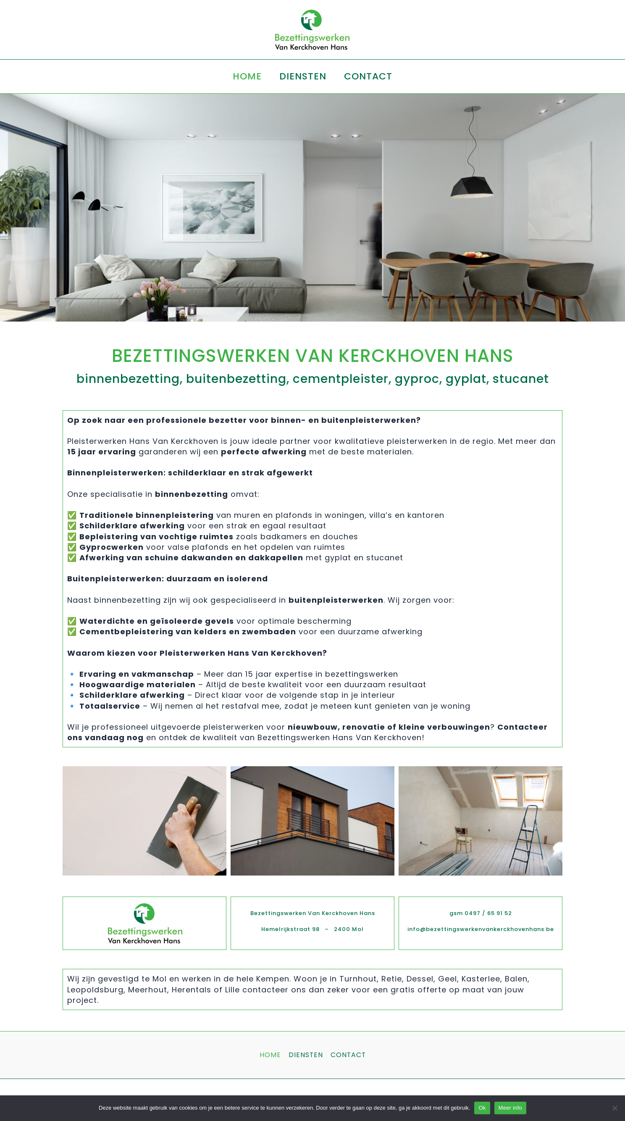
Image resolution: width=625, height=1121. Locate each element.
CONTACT (369, 76)
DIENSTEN (302, 76)
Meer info (510, 1108)
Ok (482, 1108)
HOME (246, 76)
